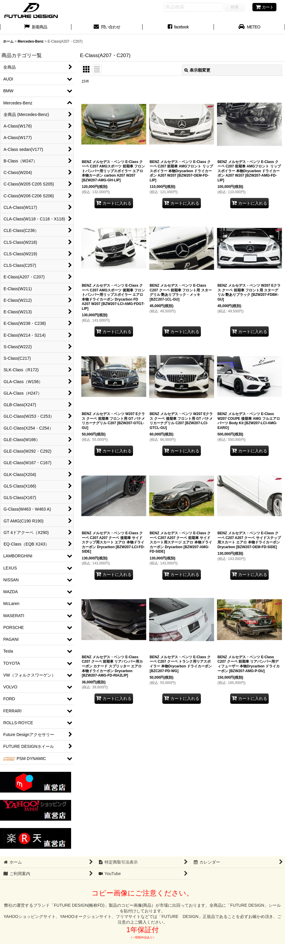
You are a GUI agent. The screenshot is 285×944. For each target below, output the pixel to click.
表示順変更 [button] (197, 70)
